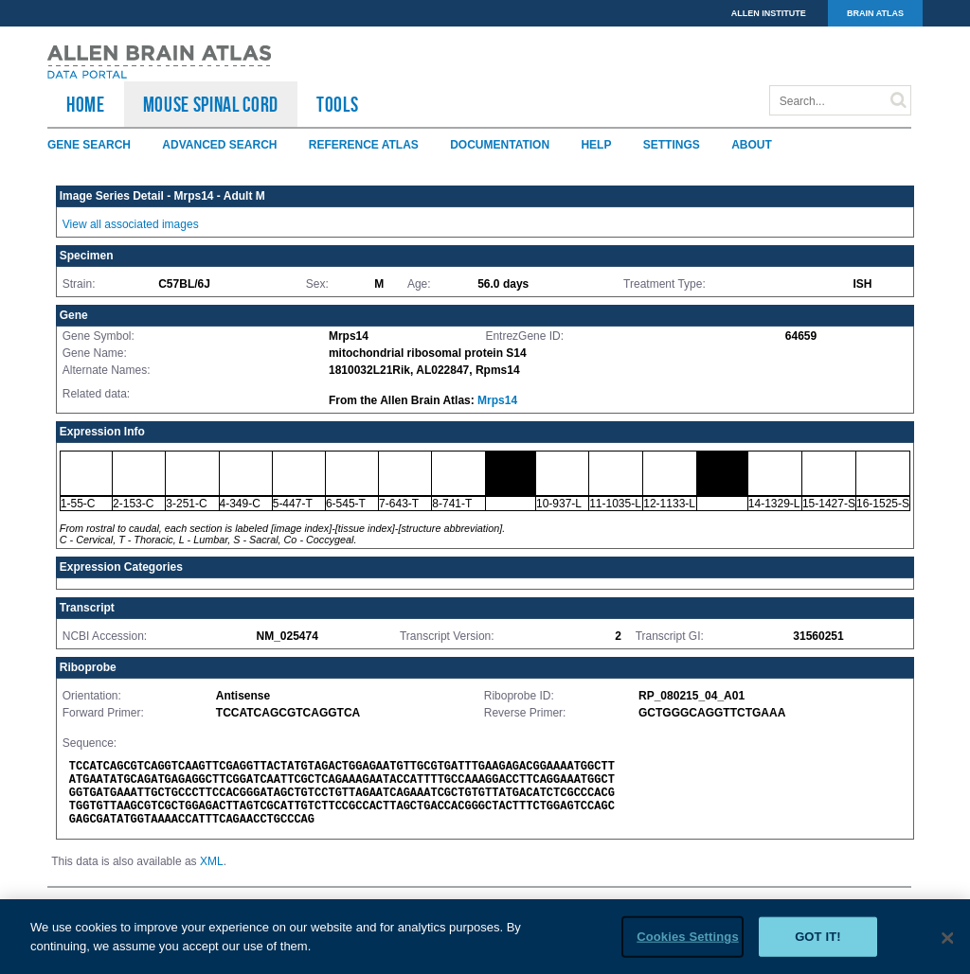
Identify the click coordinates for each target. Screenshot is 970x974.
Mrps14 (497, 400)
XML (212, 861)
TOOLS (337, 104)
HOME (85, 104)
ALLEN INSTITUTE (768, 13)
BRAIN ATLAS (875, 13)
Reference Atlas (364, 144)
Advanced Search (219, 144)
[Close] (947, 947)
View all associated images (131, 224)
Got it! (818, 946)
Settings (671, 144)
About (751, 144)
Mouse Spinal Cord (210, 104)
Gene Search (89, 144)
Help (596, 144)
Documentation (499, 144)
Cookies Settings (688, 946)
